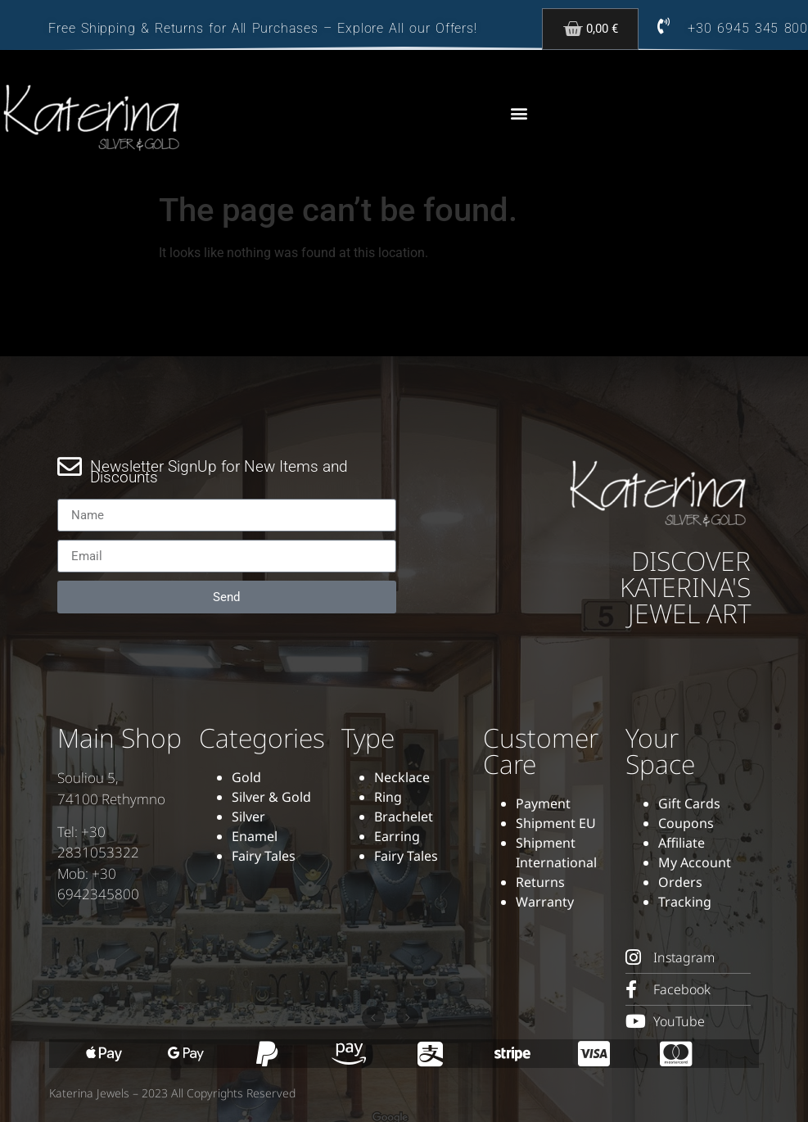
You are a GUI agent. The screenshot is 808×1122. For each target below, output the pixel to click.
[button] (518, 113)
